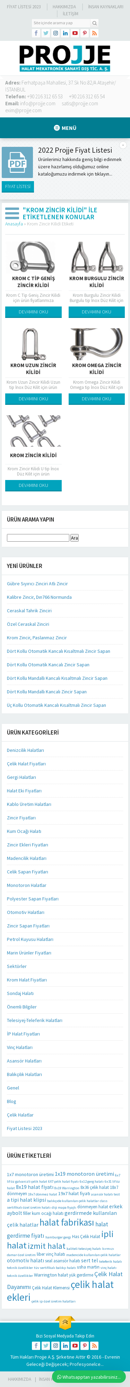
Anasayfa (14, 224)
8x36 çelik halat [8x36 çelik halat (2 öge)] (94, 1187)
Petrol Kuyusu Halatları (30, 939)
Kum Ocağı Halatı (24, 831)
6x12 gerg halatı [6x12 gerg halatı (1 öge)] (92, 1181)
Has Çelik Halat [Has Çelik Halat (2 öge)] (86, 1236)
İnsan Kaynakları (105, 7)
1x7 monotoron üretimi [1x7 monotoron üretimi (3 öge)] (30, 1174)
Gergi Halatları (21, 777)
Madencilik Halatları (26, 858)
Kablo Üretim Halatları (29, 804)
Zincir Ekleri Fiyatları (27, 845)
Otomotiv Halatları (25, 912)
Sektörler (17, 966)
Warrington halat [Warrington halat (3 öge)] (51, 1275)
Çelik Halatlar (20, 1115)
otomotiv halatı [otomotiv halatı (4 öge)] (25, 1260)
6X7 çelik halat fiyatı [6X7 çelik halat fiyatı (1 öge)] (63, 1181)
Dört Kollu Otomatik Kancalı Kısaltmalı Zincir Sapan (58, 651)
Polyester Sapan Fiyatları (33, 899)
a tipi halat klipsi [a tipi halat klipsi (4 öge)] (26, 1200)
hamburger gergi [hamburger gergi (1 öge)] (58, 1237)
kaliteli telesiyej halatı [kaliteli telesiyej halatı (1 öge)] (84, 1248)
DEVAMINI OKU (33, 312)
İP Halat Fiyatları (23, 1034)
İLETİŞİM (70, 14)
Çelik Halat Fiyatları (26, 764)
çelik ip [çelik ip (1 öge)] (37, 1301)
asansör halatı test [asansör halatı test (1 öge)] (105, 1194)
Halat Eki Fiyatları (24, 791)
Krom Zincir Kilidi (33, 455)
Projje (41, 1357)
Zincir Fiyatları (21, 818)
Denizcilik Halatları (25, 750)
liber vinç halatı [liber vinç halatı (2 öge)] (51, 1254)
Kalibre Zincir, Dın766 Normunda (39, 597)
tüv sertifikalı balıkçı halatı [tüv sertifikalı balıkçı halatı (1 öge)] (55, 1267)
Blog (11, 1101)
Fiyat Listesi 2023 (24, 7)
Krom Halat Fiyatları (27, 980)
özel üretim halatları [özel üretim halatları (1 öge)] (60, 1301)
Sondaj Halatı (20, 993)
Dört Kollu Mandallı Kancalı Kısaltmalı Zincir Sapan (57, 678)
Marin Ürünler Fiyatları (29, 953)
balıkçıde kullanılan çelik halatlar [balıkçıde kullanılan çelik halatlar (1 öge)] (73, 1201)
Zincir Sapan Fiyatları (28, 926)
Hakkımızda (64, 7)
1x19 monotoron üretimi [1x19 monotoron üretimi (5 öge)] (84, 1173)
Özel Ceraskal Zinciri (28, 624)
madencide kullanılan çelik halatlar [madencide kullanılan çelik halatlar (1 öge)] (93, 1255)
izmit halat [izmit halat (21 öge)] (47, 1246)
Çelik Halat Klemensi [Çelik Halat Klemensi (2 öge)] (51, 1288)
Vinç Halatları (20, 1047)
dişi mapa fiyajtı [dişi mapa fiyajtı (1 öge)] (64, 1207)
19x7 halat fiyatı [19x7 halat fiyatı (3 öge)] (74, 1193)
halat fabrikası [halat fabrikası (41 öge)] (67, 1222)
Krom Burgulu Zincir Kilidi (96, 281)
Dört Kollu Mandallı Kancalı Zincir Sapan (47, 691)
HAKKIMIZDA (19, 1379)
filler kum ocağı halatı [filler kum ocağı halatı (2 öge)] (43, 1213)
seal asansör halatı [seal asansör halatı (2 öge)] (62, 1261)
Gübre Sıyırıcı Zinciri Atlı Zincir (37, 583)
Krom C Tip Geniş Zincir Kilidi (33, 281)
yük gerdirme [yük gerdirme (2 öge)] (81, 1275)
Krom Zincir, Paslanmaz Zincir (37, 637)
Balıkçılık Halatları (24, 1074)
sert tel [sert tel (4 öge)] (89, 1260)
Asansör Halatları (24, 1061)
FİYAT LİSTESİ (18, 186)
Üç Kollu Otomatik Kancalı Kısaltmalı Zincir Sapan (56, 705)
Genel (13, 1088)
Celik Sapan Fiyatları (27, 872)
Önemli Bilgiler (22, 1007)
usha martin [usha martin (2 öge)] (88, 1267)
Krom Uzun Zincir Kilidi (33, 368)
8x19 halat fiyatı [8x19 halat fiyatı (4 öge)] (34, 1187)
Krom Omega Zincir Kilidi (96, 368)
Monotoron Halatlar (26, 885)
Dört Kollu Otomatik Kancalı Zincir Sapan (48, 664)
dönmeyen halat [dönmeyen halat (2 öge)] (92, 1207)
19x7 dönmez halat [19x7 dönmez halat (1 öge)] (42, 1194)
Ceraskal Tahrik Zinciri (29, 610)
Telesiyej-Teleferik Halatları (34, 1020)
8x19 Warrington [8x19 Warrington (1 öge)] (66, 1188)
